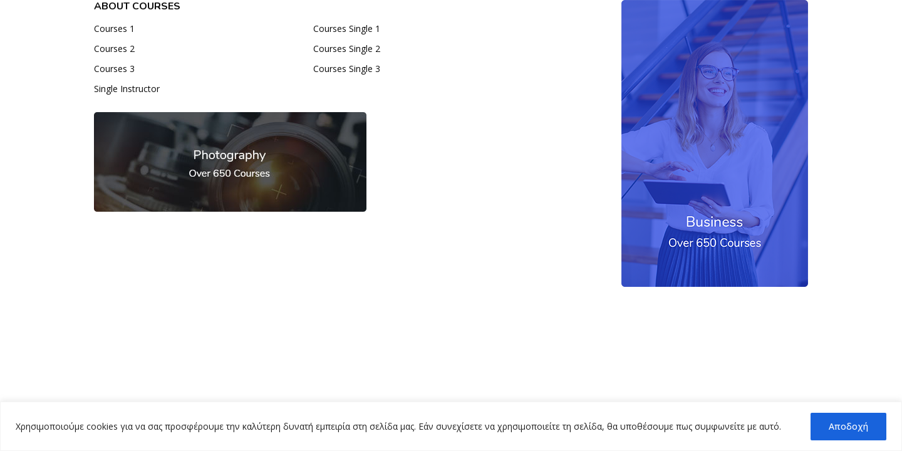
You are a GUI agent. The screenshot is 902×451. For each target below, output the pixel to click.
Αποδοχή (848, 426)
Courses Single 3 (346, 69)
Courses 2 (114, 48)
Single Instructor (127, 89)
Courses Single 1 (346, 28)
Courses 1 (114, 28)
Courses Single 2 (346, 48)
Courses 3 (114, 69)
